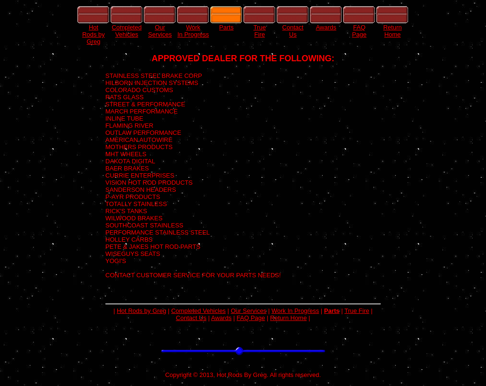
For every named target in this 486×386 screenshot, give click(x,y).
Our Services (248, 310)
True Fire (357, 310)
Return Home (288, 317)
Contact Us (191, 317)
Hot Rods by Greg (141, 310)
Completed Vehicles (198, 310)
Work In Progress (295, 310)
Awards (221, 317)
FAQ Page (251, 317)
